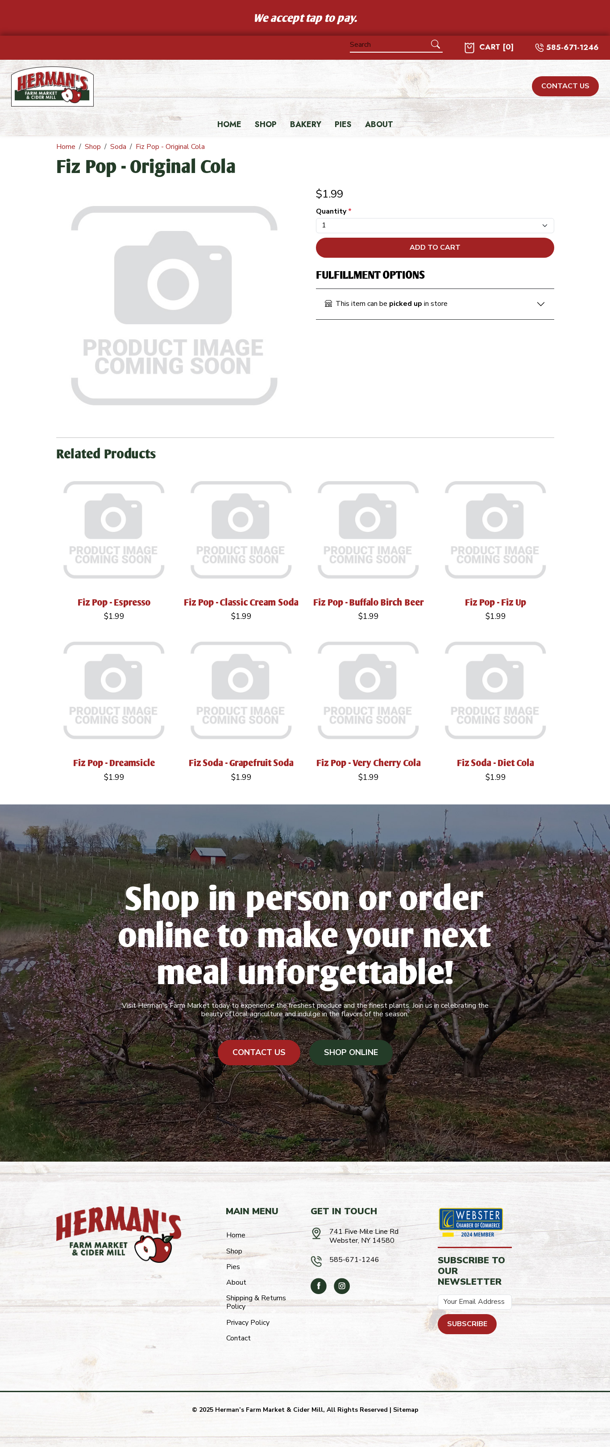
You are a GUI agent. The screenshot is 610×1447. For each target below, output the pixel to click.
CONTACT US (565, 86)
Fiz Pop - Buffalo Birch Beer (368, 602)
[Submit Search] (435, 44)
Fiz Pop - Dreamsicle (114, 763)
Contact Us (259, 1052)
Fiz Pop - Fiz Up (496, 602)
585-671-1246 (572, 47)
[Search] (389, 45)
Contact (238, 1338)
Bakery (305, 125)
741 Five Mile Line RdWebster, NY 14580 (363, 1236)
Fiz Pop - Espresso (114, 602)
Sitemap (406, 1410)
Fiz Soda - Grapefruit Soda (241, 763)
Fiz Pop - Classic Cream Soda (241, 602)
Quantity (334, 211)
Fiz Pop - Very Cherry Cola (368, 763)
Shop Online (351, 1052)
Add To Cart (435, 247)
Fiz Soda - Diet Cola (496, 763)
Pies (343, 125)
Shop (266, 125)
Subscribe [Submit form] (467, 1324)
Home (229, 125)
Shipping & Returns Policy (256, 1302)
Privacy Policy (248, 1322)
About (379, 125)
